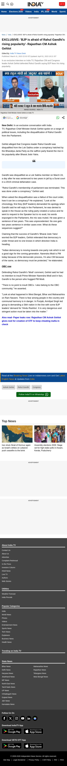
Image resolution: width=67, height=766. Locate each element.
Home (4, 12)
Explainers (6, 635)
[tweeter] (10, 718)
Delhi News (6, 670)
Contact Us (6, 550)
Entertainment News (9, 625)
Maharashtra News (41, 666)
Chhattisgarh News (9, 694)
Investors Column (8, 567)
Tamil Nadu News (8, 687)
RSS (62, 760)
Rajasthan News (40, 670)
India (36, 12)
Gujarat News (7, 697)
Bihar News (6, 666)
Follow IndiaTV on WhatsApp (33, 394)
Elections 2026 (16, 12)
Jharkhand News (8, 677)
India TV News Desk (18, 53)
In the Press (6, 564)
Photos (4, 618)
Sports (63, 12)
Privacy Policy (34, 760)
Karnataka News (8, 704)
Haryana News (7, 673)
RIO (55, 760)
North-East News (8, 684)
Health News (7, 642)
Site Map (6, 760)
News (4, 35)
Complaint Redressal (10, 561)
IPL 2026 (45, 12)
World (54, 12)
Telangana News (40, 673)
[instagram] (16, 718)
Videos (28, 12)
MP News (5, 680)
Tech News (6, 632)
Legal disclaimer (19, 760)
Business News (8, 639)
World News (6, 615)
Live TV (5, 574)
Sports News (7, 628)
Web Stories (6, 581)
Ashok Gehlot (8, 387)
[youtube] (22, 718)
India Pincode (7, 597)
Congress (37, 387)
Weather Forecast (8, 594)
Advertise (5, 557)
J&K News (6, 701)
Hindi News (6, 571)
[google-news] (35, 718)
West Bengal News (41, 677)
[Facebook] (4, 718)
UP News (5, 690)
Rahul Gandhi (23, 387)
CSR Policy (46, 760)
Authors (5, 578)
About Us (5, 554)
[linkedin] (28, 718)
